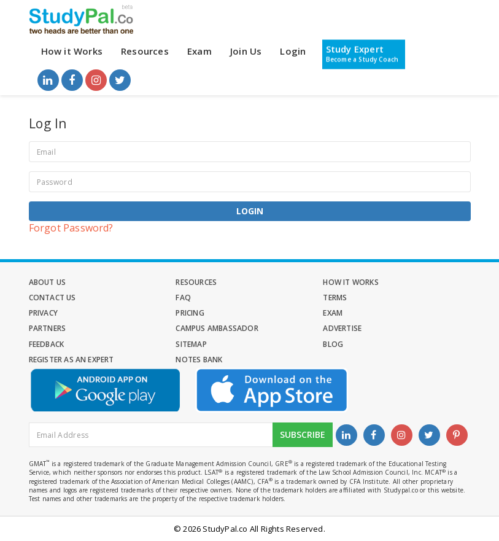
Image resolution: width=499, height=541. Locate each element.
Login (293, 51)
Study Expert (362, 53)
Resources (145, 51)
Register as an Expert (71, 359)
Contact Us (52, 297)
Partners (47, 328)
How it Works (72, 51)
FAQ (183, 297)
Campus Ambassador (217, 328)
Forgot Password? (71, 228)
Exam (199, 51)
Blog (333, 344)
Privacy (43, 313)
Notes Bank (199, 359)
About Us (47, 282)
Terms (335, 297)
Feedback (46, 344)
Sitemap (191, 344)
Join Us (245, 51)
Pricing (190, 313)
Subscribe (302, 434)
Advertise (342, 328)
